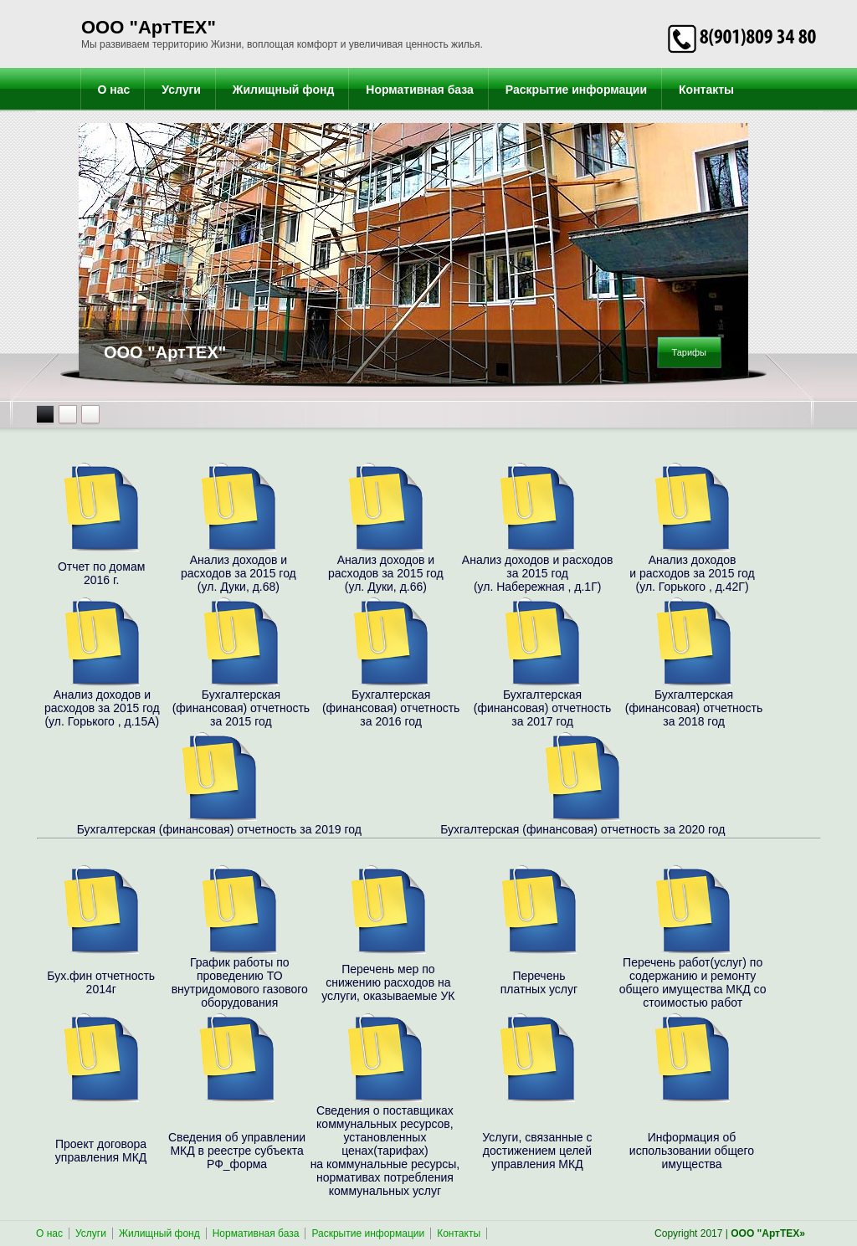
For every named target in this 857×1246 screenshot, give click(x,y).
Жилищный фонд (283, 89)
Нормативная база (420, 89)
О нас (114, 89)
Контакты (706, 89)
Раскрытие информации (576, 89)
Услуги (181, 89)
